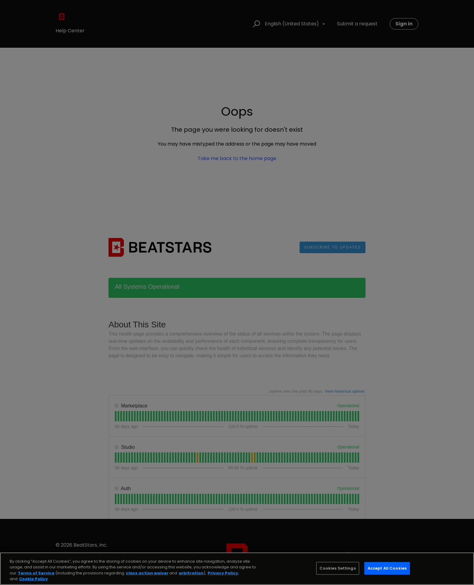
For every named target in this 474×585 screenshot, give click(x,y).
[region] (237, 568)
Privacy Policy (223, 573)
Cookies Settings (338, 568)
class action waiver (147, 573)
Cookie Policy (33, 579)
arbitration (191, 573)
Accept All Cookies (387, 568)
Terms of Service (36, 573)
